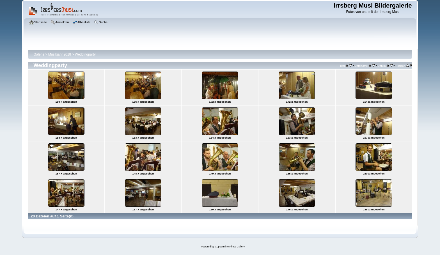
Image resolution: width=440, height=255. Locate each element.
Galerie (38, 54)
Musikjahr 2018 (59, 54)
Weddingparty (85, 54)
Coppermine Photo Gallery (230, 246)
